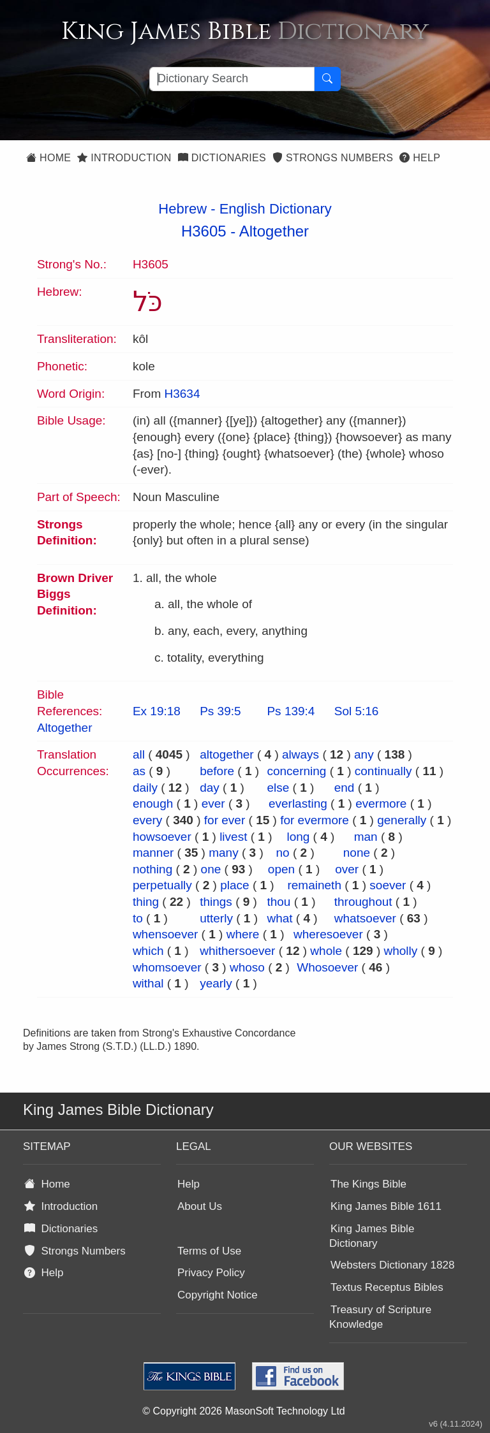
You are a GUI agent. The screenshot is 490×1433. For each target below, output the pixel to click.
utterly (216, 918)
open (281, 869)
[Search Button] (327, 79)
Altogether (274, 231)
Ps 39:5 (220, 711)
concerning (296, 771)
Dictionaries (222, 157)
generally (401, 820)
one (211, 869)
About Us (199, 1206)
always (300, 754)
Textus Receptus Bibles (386, 1287)
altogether (227, 754)
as (139, 771)
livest (233, 836)
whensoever (165, 934)
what (279, 918)
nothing (152, 869)
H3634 (182, 393)
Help (419, 157)
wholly (401, 950)
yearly (216, 983)
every (147, 820)
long (297, 836)
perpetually (162, 885)
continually (383, 771)
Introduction (124, 157)
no (283, 852)
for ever (224, 820)
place (234, 885)
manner (153, 852)
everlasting (298, 803)
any (364, 754)
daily (145, 787)
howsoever (162, 836)
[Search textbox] (232, 79)
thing (146, 901)
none (356, 852)
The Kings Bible (368, 1184)
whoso (247, 967)
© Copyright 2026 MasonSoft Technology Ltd (243, 1411)
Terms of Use (209, 1251)
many (223, 852)
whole (326, 950)
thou (278, 901)
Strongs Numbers (332, 157)
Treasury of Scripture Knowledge (380, 1317)
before (217, 771)
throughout (363, 901)
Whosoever (327, 967)
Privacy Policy (211, 1273)
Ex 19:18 (157, 711)
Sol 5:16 (356, 711)
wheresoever (328, 934)
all (139, 754)
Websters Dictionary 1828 (392, 1265)
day (209, 787)
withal (148, 983)
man (366, 836)
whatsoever (365, 918)
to (138, 918)
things (216, 901)
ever (213, 803)
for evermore (314, 820)
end (344, 787)
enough (153, 803)
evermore (380, 803)
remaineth (314, 885)
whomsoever (167, 967)
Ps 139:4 (291, 711)
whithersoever (237, 950)
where (243, 934)
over (347, 869)
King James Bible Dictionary (371, 1236)
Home (48, 157)
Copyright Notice (217, 1295)
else (278, 787)
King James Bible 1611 (386, 1206)
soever (387, 885)
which (148, 950)
